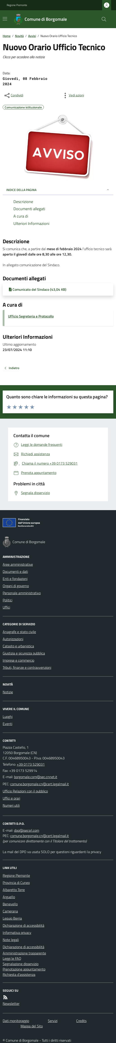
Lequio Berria (12, 918)
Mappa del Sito (32, 1026)
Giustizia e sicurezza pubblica (24, 653)
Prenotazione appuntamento (24, 969)
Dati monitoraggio (16, 1020)
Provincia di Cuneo (16, 882)
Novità (19, 35)
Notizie (8, 692)
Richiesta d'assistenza (19, 974)
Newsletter (11, 1003)
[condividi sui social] (13, 95)
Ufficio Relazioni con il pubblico (25, 791)
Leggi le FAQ (12, 958)
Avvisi (32, 35)
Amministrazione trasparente (24, 953)
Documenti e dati (15, 571)
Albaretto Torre (14, 889)
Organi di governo (16, 585)
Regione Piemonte (17, 5)
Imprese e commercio (18, 660)
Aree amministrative (18, 564)
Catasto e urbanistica (18, 646)
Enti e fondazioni (15, 578)
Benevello (10, 904)
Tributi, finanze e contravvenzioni (27, 667)
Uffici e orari (11, 798)
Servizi (52, 1020)
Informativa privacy (17, 932)
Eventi (7, 723)
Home (7, 35)
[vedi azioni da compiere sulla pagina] (73, 95)
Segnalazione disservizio (20, 963)
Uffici (6, 607)
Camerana (10, 911)
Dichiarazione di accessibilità (23, 925)
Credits (81, 1020)
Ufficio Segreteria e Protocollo (31, 316)
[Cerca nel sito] (102, 19)
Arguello (9, 897)
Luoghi (8, 716)
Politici (7, 600)
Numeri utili (11, 805)
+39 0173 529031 (31, 764)
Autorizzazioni (13, 639)
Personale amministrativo (22, 593)
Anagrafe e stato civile (19, 631)
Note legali (11, 939)
